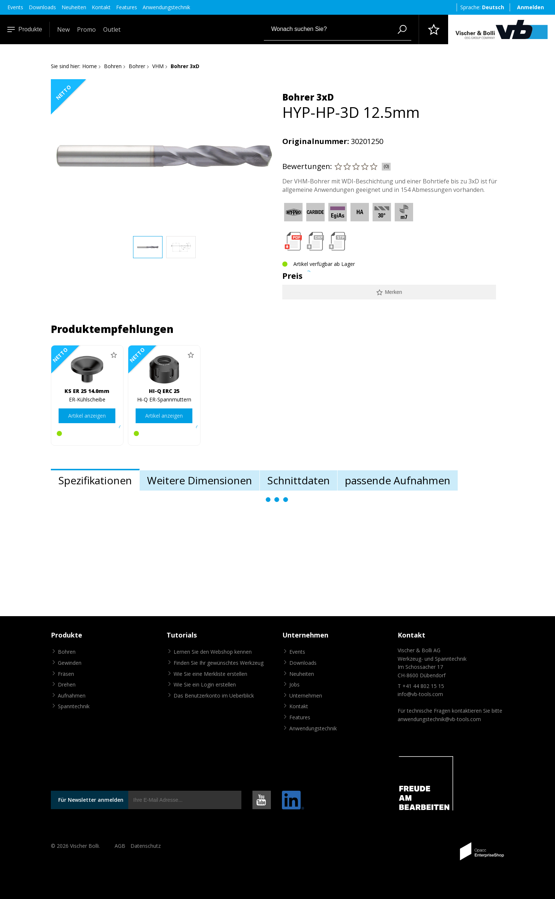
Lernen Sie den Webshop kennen (213, 651)
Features (126, 7)
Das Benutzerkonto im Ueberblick (214, 695)
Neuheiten (74, 7)
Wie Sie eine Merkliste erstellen (210, 673)
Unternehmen (305, 695)
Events (15, 7)
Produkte (24, 29)
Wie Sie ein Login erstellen (205, 684)
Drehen (67, 684)
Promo (86, 29)
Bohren (113, 66)
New (63, 29)
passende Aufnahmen (397, 480)
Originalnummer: (315, 141)
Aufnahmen (71, 695)
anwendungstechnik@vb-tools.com (439, 719)
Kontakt (101, 7)
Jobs (294, 684)
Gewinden (69, 662)
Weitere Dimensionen (199, 480)
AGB (120, 845)
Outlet (112, 29)
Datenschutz (145, 845)
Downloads (42, 7)
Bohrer (137, 66)
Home (89, 66)
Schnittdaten (298, 480)
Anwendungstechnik (166, 7)
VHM (158, 66)
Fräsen (66, 673)
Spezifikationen (95, 480)
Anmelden (530, 7)
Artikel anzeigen (87, 415)
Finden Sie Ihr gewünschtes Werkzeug (218, 662)
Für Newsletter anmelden (90, 799)
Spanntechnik (74, 706)
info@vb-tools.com (420, 694)
